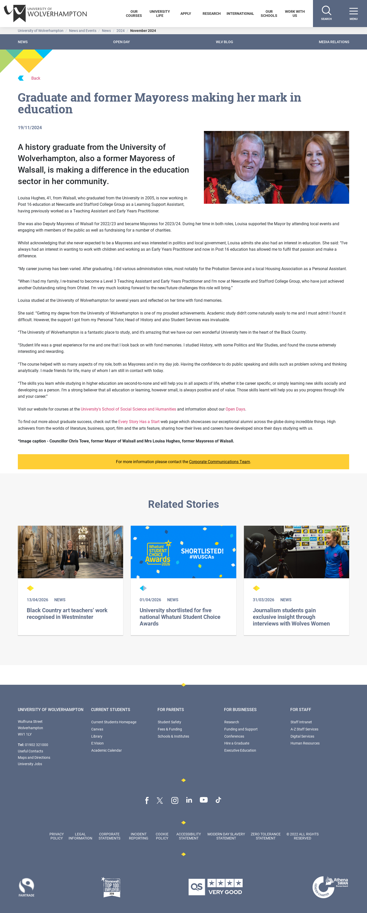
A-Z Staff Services (304, 729)
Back (29, 78)
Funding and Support (241, 729)
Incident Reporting (138, 836)
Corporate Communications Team (219, 461)
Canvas (97, 729)
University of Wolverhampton (40, 30)
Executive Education (240, 750)
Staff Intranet (301, 721)
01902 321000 (36, 744)
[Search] (326, 13)
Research (212, 13)
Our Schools (269, 13)
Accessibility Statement (188, 836)
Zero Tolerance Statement (266, 836)
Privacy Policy (56, 836)
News (106, 30)
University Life (160, 13)
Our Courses (134, 13)
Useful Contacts (30, 751)
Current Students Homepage (113, 721)
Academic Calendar (106, 750)
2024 (120, 30)
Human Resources (305, 743)
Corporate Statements (109, 836)
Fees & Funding (170, 729)
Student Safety (169, 721)
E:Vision (97, 743)
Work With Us (295, 13)
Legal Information (80, 836)
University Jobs (30, 763)
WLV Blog (224, 41)
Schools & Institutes (173, 736)
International (240, 13)
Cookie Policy (162, 836)
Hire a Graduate (236, 743)
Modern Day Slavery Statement (226, 836)
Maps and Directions (34, 757)
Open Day (121, 41)
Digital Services (302, 736)
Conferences (234, 736)
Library (96, 736)
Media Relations (334, 41)
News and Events (82, 30)
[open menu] (353, 13)
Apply (185, 13)
